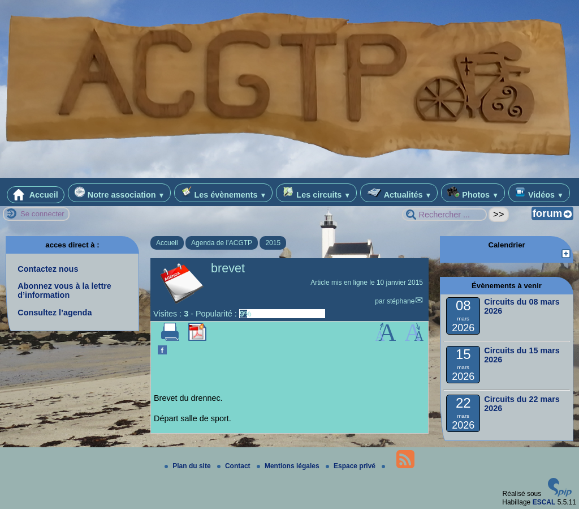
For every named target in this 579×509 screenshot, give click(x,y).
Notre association (119, 192)
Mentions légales (289, 466)
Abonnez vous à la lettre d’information (64, 290)
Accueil (35, 194)
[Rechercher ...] (444, 214)
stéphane (400, 301)
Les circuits (316, 192)
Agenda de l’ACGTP (221, 243)
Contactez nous (48, 268)
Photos (473, 192)
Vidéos (539, 192)
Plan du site (189, 466)
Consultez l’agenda (55, 312)
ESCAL (544, 502)
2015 (272, 243)
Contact (234, 466)
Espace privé (351, 466)
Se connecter (42, 213)
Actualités (398, 192)
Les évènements (223, 192)
